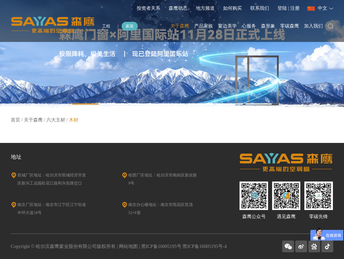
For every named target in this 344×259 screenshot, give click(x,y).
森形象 (268, 26)
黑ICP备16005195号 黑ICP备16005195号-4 (184, 246)
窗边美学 (227, 26)
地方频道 (205, 8)
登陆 (282, 8)
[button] (85, 104)
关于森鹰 (179, 26)
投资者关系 (148, 8)
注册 (295, 8)
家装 (130, 26)
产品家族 (203, 26)
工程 (106, 26)
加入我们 (313, 26)
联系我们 (259, 8)
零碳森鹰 (289, 26)
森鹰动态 (178, 8)
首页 (15, 119)
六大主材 (55, 119)
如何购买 (232, 8)
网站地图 (128, 246)
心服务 (249, 26)
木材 (73, 119)
